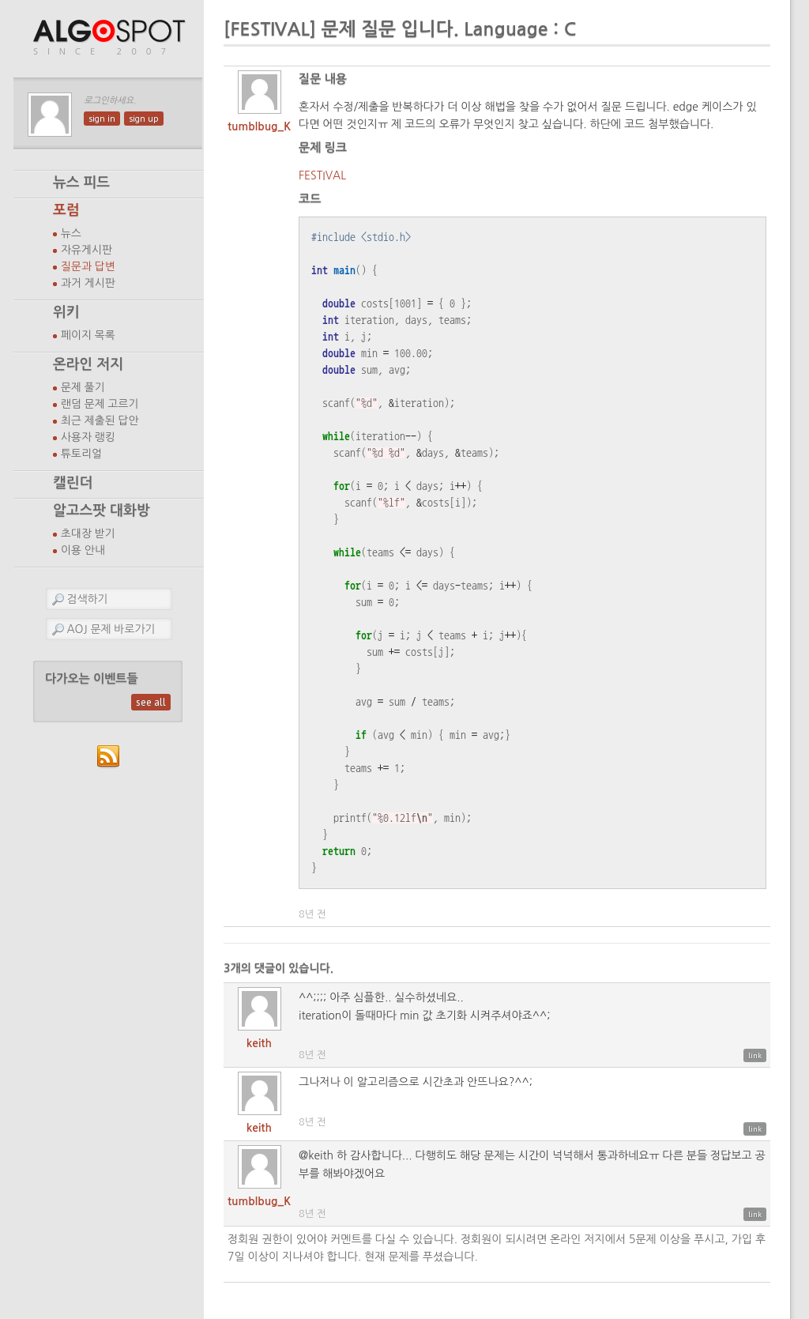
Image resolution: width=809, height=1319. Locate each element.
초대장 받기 (88, 533)
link (755, 1055)
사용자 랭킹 (88, 437)
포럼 (66, 210)
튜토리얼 (81, 453)
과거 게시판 (88, 282)
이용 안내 (83, 550)
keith (259, 1043)
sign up (144, 118)
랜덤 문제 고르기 (100, 403)
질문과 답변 (88, 266)
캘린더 (72, 483)
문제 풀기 (83, 387)
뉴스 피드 (81, 182)
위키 (66, 312)
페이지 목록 (88, 335)
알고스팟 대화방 (101, 510)
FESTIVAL (322, 175)
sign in (101, 118)
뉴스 (71, 233)
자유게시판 (86, 249)
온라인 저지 (88, 364)
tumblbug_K (259, 126)
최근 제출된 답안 (100, 420)
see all (151, 702)
